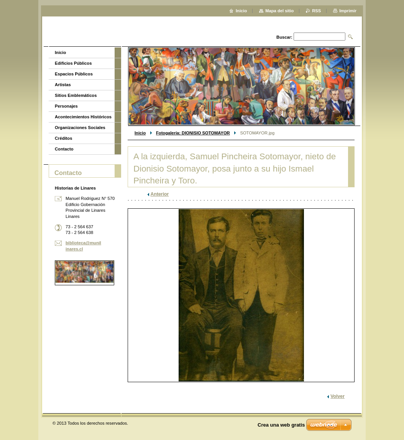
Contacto (64, 149)
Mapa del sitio (279, 10)
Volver (337, 396)
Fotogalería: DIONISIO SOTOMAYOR (193, 133)
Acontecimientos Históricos (83, 116)
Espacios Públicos (74, 74)
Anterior (160, 194)
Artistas (63, 84)
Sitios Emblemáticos (76, 95)
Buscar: (284, 37)
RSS (316, 10)
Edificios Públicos (73, 63)
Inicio (140, 133)
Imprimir (347, 10)
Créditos (63, 138)
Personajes (66, 106)
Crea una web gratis (281, 425)
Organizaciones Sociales (80, 127)
